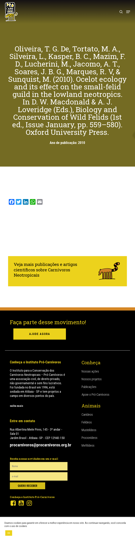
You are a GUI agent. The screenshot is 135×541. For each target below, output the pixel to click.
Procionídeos (89, 438)
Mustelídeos (89, 430)
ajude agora (39, 334)
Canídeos (87, 414)
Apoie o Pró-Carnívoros (95, 394)
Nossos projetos (92, 379)
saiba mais (16, 405)
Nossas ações (90, 371)
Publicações (89, 387)
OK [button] (8, 533)
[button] (128, 12)
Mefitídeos (88, 445)
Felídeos (87, 422)
